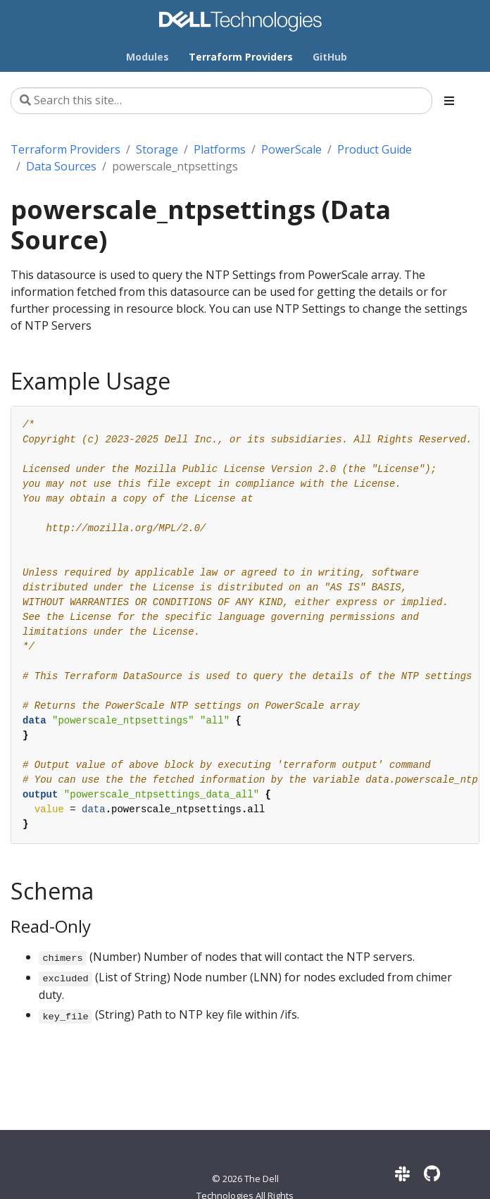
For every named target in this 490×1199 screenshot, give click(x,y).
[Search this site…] (221, 100)
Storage (157, 149)
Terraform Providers (65, 149)
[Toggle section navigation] (449, 100)
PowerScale (291, 149)
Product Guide (374, 149)
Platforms (220, 149)
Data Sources (61, 166)
